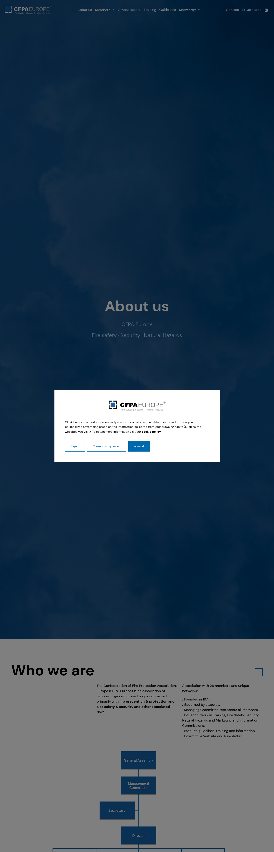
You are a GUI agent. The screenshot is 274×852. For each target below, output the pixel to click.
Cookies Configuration (106, 446)
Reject (75, 446)
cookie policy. (151, 432)
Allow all (139, 446)
